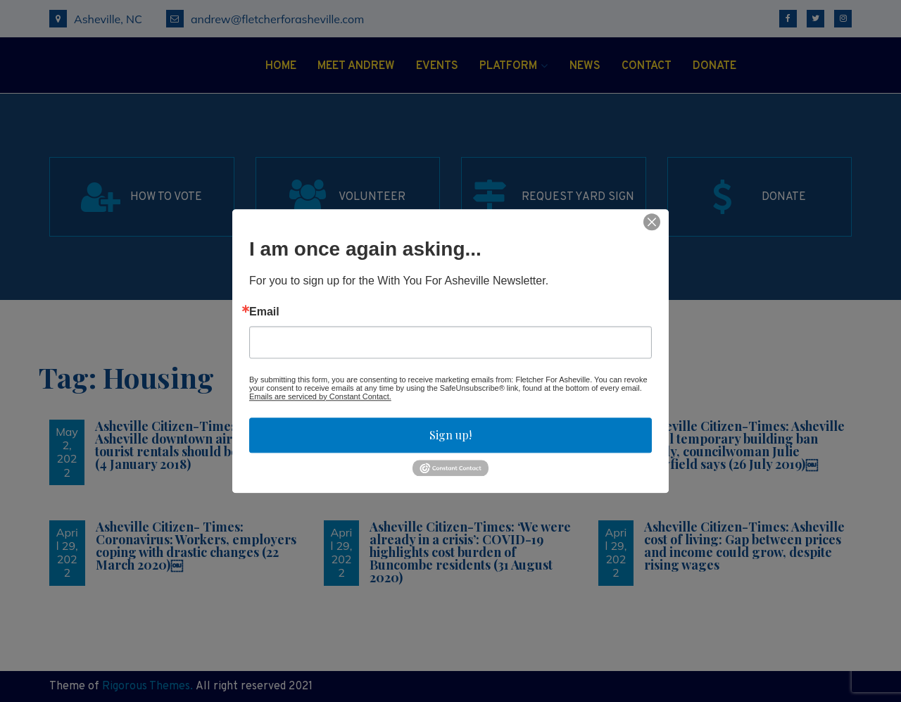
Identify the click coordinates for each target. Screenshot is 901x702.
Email (264, 312)
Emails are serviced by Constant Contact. (320, 396)
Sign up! (450, 434)
